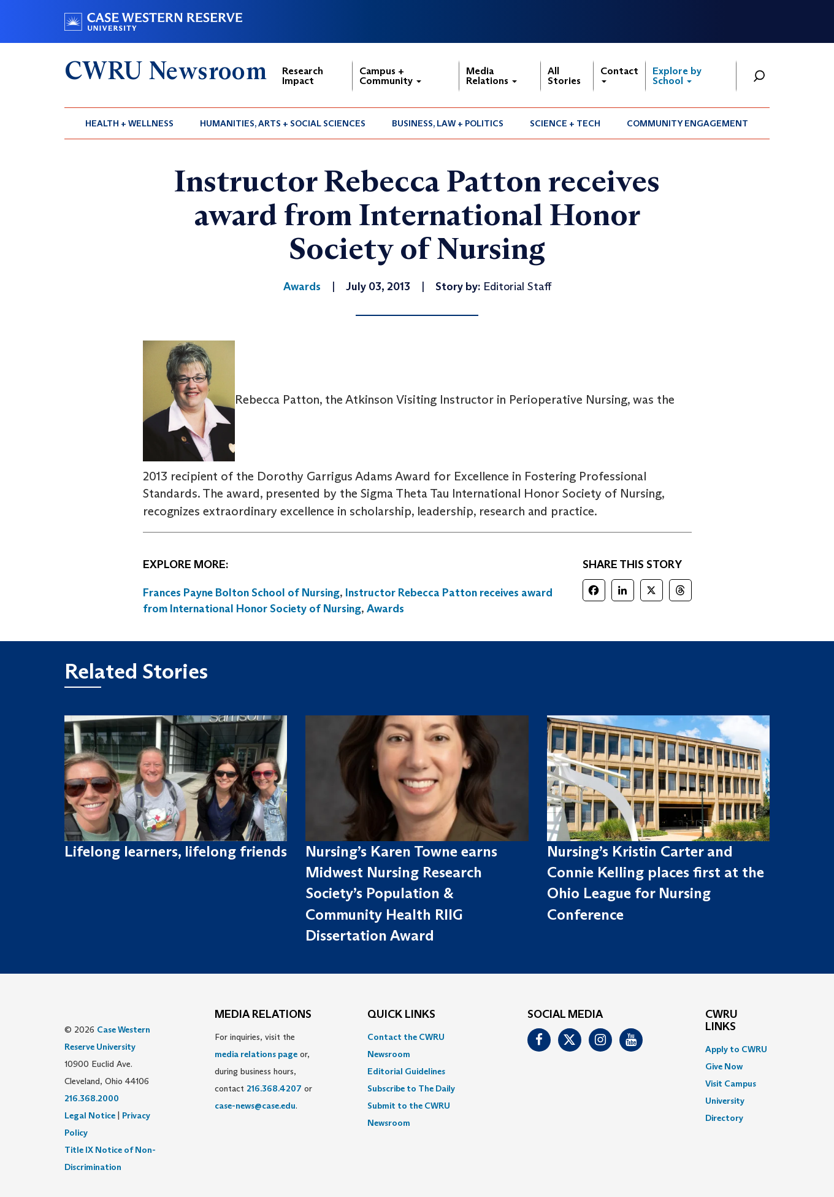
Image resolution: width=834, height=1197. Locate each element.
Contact (619, 74)
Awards (385, 608)
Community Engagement (687, 123)
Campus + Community (390, 76)
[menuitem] (129, 123)
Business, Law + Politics (447, 123)
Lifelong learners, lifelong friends (175, 851)
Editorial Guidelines (406, 1071)
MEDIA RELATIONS (263, 1015)
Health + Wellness (129, 123)
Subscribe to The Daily (411, 1088)
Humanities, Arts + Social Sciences (282, 123)
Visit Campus (730, 1083)
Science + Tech (565, 123)
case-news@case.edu (255, 1105)
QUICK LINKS (401, 1015)
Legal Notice (89, 1115)
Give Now (724, 1066)
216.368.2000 (91, 1098)
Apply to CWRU (736, 1049)
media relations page (256, 1054)
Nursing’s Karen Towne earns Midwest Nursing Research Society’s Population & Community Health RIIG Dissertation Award (401, 893)
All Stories (564, 76)
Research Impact (302, 76)
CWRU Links (721, 1021)
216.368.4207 (274, 1088)
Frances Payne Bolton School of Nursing (241, 592)
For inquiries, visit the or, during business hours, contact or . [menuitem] (263, 1071)
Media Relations (491, 76)
